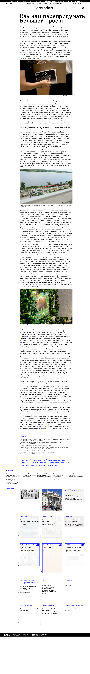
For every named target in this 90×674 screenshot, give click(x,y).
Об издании (30, 3)
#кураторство (25, 518)
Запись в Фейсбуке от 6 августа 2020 (36, 503)
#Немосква (24, 515)
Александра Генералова (33, 58)
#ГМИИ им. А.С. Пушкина (38, 515)
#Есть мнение (25, 12)
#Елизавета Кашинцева (57, 512)
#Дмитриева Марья (38, 518)
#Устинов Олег (52, 518)
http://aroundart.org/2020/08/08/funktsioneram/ (31, 496)
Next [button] (55, 588)
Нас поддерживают (56, 3)
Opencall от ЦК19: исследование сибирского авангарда (44, 528)
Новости (9, 523)
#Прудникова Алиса (62, 515)
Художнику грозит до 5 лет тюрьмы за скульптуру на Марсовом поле (59, 528)
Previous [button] (51, 588)
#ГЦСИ (51, 515)
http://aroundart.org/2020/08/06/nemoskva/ (33, 493)
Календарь (10, 541)
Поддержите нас (42, 3)
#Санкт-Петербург (39, 512)
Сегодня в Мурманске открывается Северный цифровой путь (29, 528)
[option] (30, 601)
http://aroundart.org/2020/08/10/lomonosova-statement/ (33, 506)
